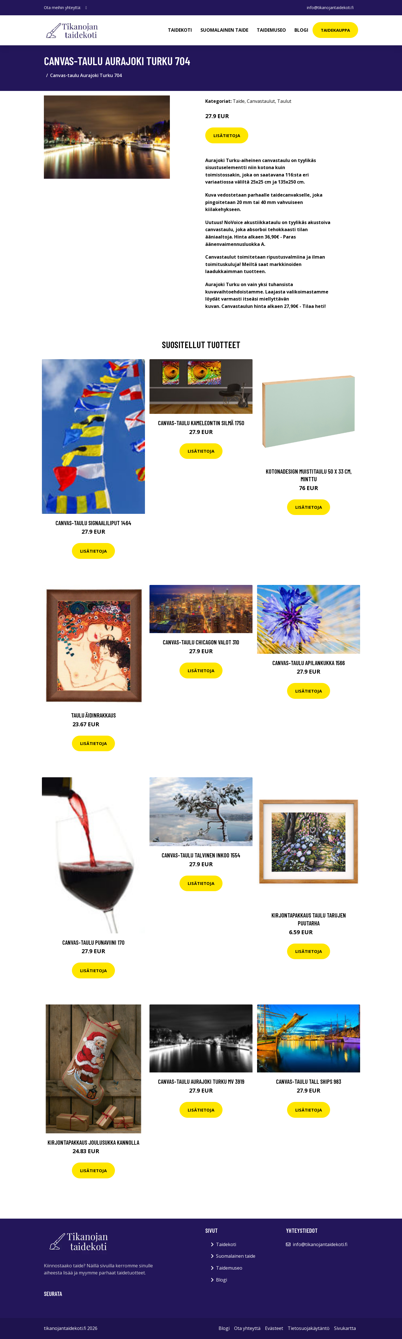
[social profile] (86, 7)
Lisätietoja (226, 135)
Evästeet (274, 1328)
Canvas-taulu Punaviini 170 (93, 942)
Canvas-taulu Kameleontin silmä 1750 (201, 422)
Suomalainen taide (224, 30)
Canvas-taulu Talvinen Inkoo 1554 (201, 855)
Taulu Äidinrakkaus (93, 715)
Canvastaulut (261, 101)
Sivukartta (345, 1328)
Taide (239, 101)
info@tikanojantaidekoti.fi (330, 7)
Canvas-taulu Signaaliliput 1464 (93, 522)
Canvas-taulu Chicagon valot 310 (201, 642)
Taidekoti (180, 30)
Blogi (301, 30)
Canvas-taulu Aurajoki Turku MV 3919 (201, 1081)
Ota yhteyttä (247, 1328)
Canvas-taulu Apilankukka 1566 (308, 662)
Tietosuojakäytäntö (309, 1328)
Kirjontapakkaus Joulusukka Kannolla (93, 1142)
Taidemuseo (271, 30)
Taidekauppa (335, 30)
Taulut (284, 101)
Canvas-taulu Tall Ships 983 (308, 1081)
